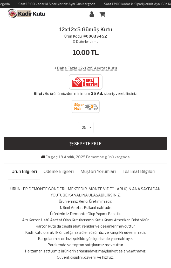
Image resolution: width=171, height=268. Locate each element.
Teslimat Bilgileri (138, 171)
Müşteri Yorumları (98, 171)
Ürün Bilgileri (24, 171)
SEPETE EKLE (86, 143)
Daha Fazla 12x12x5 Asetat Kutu (87, 68)
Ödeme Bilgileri (59, 171)
